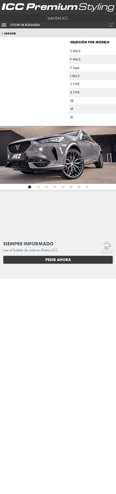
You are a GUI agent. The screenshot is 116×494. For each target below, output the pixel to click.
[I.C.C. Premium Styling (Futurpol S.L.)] (58, 7)
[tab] (29, 187)
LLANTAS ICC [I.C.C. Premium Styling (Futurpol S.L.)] (58, 18)
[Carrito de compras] (110, 25)
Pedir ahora (58, 259)
